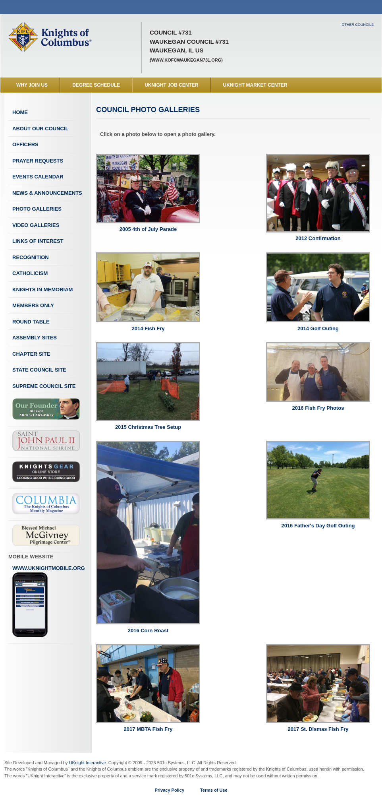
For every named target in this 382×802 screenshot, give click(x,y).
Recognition (30, 257)
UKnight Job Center (171, 85)
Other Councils (357, 25)
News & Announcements (47, 193)
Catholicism (30, 273)
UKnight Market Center (255, 85)
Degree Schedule (96, 85)
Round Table (31, 322)
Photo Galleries (37, 209)
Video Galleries (35, 225)
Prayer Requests (37, 161)
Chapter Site (31, 354)
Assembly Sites (34, 338)
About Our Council (40, 129)
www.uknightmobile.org (48, 601)
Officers (25, 144)
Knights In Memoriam (42, 290)
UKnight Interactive (87, 762)
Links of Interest (38, 241)
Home (20, 112)
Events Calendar (38, 177)
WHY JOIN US (32, 85)
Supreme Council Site (43, 386)
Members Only (33, 305)
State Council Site (39, 370)
